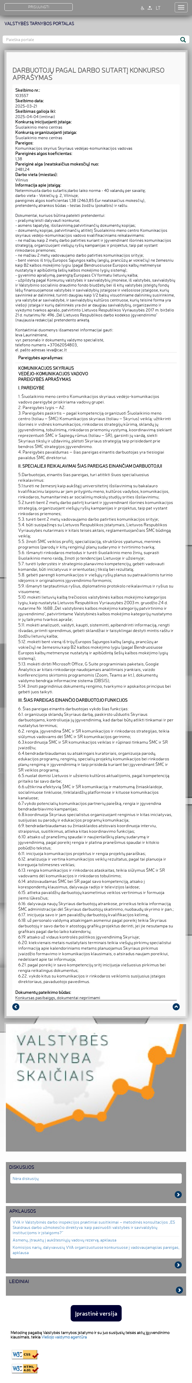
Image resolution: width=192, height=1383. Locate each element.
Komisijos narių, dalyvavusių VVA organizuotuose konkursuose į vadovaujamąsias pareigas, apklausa (96, 1250)
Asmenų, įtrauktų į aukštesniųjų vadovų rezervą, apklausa (64, 1239)
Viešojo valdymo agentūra (64, 1337)
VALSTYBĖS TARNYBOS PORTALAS (39, 23)
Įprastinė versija (96, 1313)
